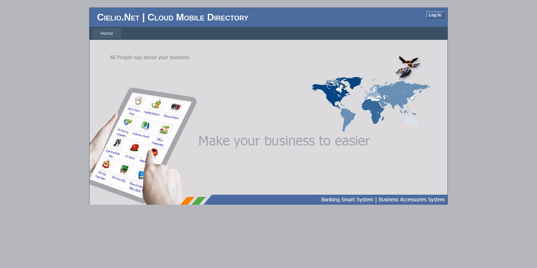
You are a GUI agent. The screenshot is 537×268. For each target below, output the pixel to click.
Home (106, 33)
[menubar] (106, 33)
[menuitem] (106, 33)
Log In (435, 15)
